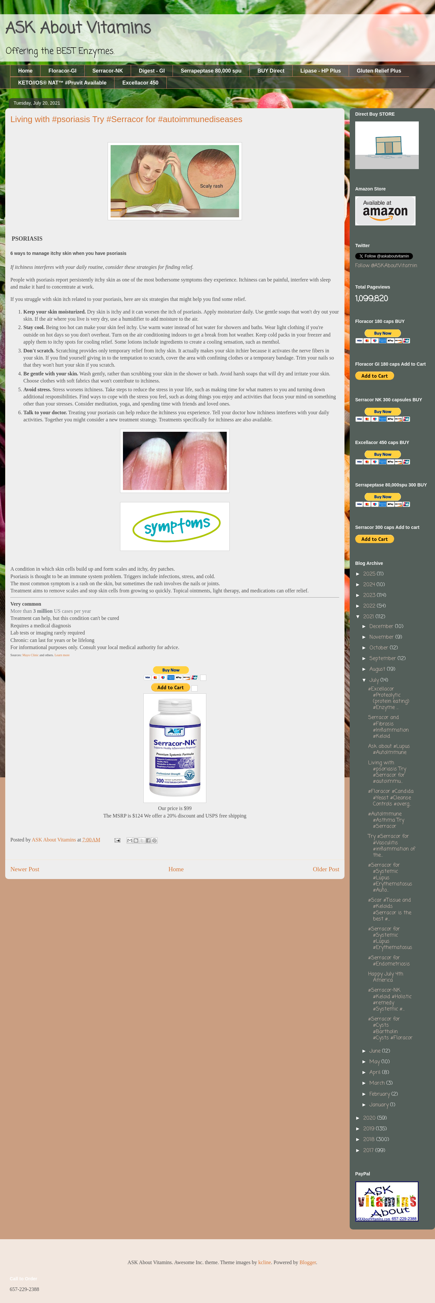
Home (25, 71)
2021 (369, 617)
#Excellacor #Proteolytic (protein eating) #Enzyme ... (388, 698)
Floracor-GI (62, 71)
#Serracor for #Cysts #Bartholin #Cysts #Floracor (390, 1028)
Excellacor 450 (140, 83)
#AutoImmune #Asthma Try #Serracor (386, 820)
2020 (370, 1118)
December (382, 627)
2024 (370, 585)
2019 (369, 1129)
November (382, 637)
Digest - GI (152, 71)
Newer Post (24, 869)
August (378, 669)
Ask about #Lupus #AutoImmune (389, 750)
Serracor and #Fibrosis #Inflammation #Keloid (388, 727)
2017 (369, 1151)
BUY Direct (271, 71)
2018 (369, 1140)
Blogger (307, 1262)
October (379, 648)
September (383, 659)
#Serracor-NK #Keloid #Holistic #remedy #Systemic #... (390, 1000)
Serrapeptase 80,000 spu (211, 71)
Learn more (61, 655)
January (379, 1105)
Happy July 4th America (385, 977)
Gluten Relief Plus (379, 71)
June (375, 1051)
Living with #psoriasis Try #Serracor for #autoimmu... (387, 772)
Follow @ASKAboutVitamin (386, 266)
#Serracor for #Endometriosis (389, 961)
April (375, 1073)
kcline (264, 1262)
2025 (370, 574)
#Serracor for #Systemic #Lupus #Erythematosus (390, 938)
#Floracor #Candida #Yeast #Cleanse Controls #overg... (391, 798)
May (375, 1062)
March (377, 1083)
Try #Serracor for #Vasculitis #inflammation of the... (391, 846)
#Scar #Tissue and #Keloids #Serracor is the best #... (389, 910)
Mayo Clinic (30, 655)
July (375, 680)
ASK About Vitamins (78, 28)
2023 (370, 596)
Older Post (326, 869)
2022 (370, 606)
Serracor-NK (107, 71)
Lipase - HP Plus (320, 71)
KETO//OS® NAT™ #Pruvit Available (62, 83)
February (380, 1094)
